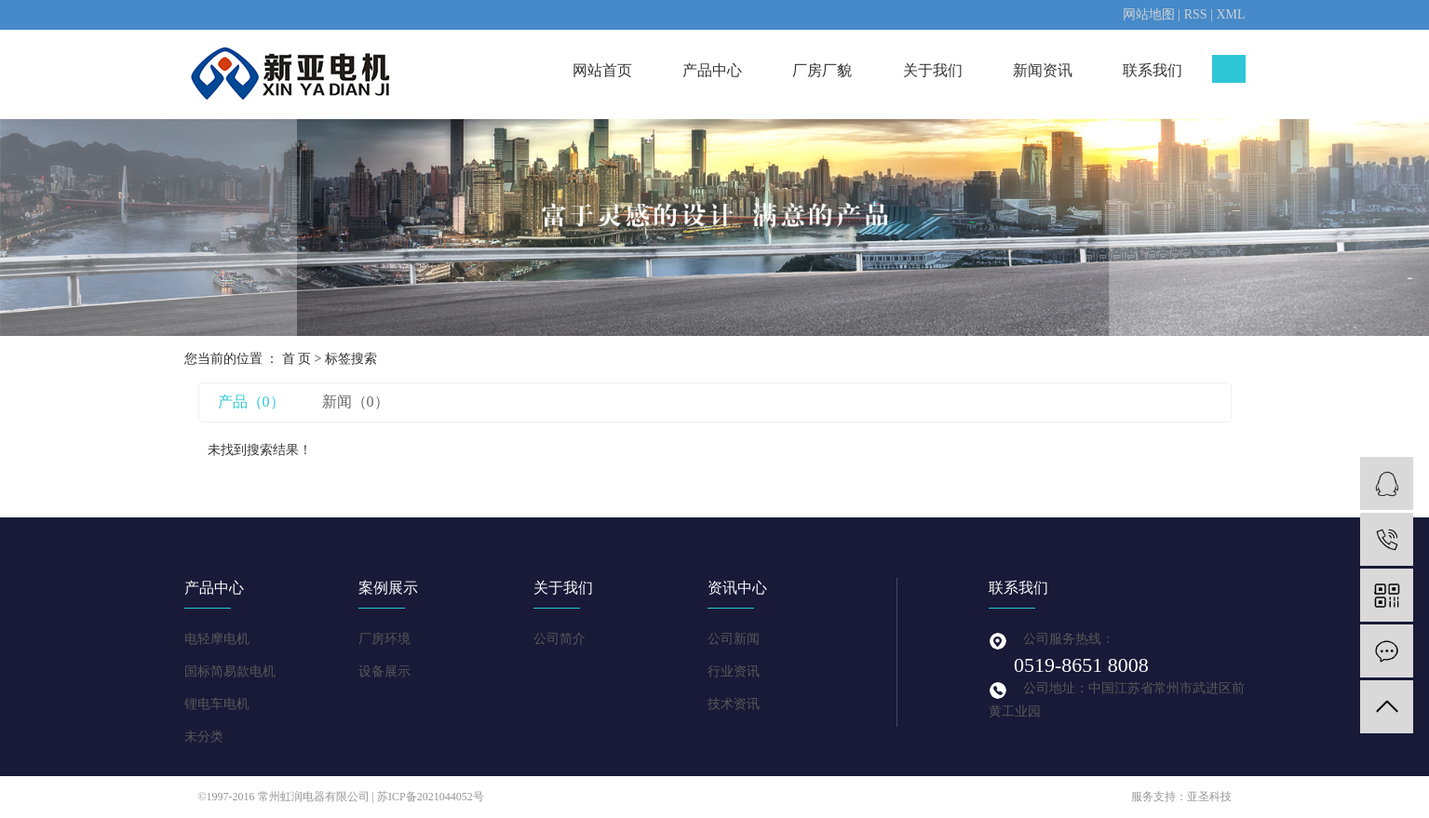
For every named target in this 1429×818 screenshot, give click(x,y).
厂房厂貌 (822, 70)
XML (1230, 14)
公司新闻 (734, 639)
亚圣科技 (1209, 796)
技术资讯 (734, 704)
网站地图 (1149, 14)
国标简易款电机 (230, 671)
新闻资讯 (1042, 70)
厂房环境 (384, 639)
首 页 (297, 359)
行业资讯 (734, 671)
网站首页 (602, 70)
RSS (1195, 14)
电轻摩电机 (216, 639)
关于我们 (933, 70)
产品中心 (712, 70)
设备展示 (384, 671)
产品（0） (251, 401)
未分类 (203, 737)
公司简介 (559, 639)
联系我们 (1152, 70)
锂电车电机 (216, 704)
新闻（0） (355, 401)
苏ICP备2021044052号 (430, 796)
